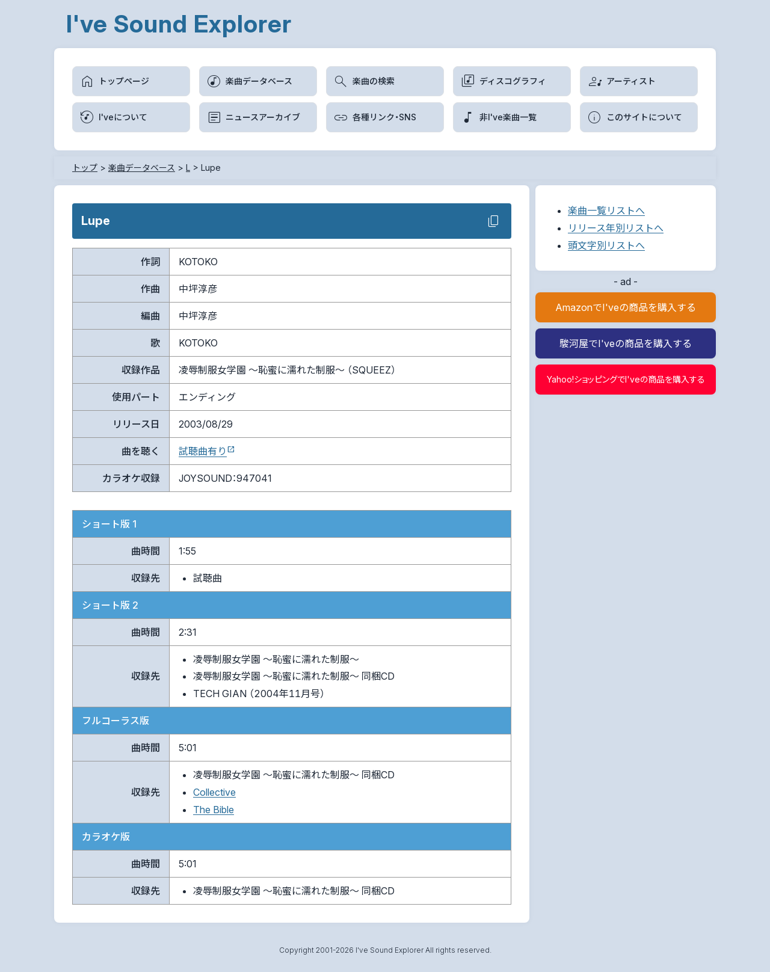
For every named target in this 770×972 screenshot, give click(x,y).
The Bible (213, 810)
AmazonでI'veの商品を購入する (625, 307)
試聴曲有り (203, 451)
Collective (214, 792)
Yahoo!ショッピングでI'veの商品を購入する (626, 379)
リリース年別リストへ (616, 228)
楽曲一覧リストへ (606, 211)
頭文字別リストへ (606, 245)
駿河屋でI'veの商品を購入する (625, 343)
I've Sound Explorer (179, 23)
